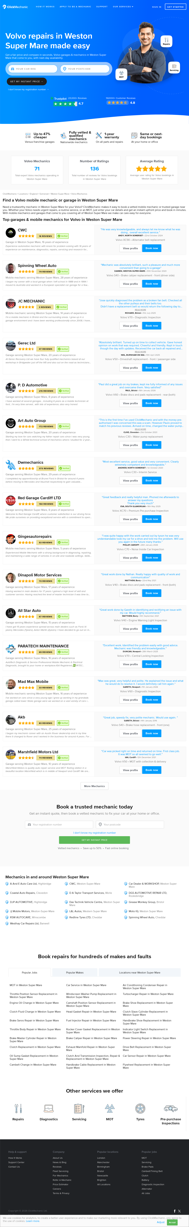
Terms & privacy (61, 1193)
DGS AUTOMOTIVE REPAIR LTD (147, 892)
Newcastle (102, 1175)
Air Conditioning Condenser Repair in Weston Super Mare (145, 987)
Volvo (119, 239)
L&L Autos (75, 911)
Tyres (140, 1119)
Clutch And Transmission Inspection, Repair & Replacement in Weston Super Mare (93, 1057)
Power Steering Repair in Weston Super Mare (149, 1038)
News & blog (59, 1162)
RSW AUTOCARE (20, 917)
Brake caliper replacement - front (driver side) (147, 275)
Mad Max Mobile (33, 681)
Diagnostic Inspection (148, 317)
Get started (175, 7)
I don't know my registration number (94, 832)
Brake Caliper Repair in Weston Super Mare (91, 1038)
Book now (152, 248)
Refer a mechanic (62, 1180)
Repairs (18, 1119)
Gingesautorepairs (35, 536)
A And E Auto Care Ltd (23, 883)
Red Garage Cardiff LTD (39, 497)
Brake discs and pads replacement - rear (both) (148, 394)
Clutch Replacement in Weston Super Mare (35, 1046)
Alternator (147, 1189)
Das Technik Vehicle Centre (85, 901)
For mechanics (60, 1175)
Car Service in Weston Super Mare (86, 985)
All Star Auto (29, 610)
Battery (145, 1180)
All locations (103, 1184)
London (101, 1158)
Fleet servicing (60, 1171)
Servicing (79, 1119)
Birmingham (103, 1166)
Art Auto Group (32, 420)
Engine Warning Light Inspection (148, 620)
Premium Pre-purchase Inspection (149, 510)
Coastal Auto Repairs (22, 892)
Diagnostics (49, 1119)
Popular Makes (74, 972)
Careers (57, 1189)
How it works (15, 1158)
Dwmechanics (30, 462)
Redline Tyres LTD (80, 917)
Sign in (157, 7)
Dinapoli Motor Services (40, 575)
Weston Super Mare (60, 194)
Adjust (161, 1222)
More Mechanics (94, 786)
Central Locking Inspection (148, 655)
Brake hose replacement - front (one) (147, 724)
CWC (22, 230)
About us (58, 1158)
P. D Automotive (32, 385)
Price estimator (60, 1184)
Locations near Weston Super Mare (139, 972)
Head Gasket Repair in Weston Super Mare (91, 1011)
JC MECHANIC (31, 301)
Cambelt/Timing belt (152, 1171)
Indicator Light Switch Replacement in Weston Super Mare (145, 1031)
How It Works (45, 6)
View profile (130, 248)
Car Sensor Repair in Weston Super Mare (147, 1055)
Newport (137, 651)
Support (102, 6)
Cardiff (132, 757)
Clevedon (134, 432)
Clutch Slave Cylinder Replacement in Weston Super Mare (145, 1013)
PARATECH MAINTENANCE (43, 646)
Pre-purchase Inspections (170, 1121)
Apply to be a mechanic (75, 6)
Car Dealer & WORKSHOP (144, 883)
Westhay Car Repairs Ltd (24, 923)
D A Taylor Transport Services (86, 892)
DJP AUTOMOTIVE (21, 901)
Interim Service (148, 472)
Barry (138, 580)
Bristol (138, 313)
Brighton (101, 1180)
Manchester (103, 1162)
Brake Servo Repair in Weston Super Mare (34, 1020)
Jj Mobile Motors (20, 911)
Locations (23, 194)
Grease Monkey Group (142, 901)
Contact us (14, 1166)
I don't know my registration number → (28, 89)
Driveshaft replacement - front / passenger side (148, 359)
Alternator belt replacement (148, 239)
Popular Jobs (29, 972)
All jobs (146, 1193)
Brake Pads (148, 1166)
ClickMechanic (10, 194)
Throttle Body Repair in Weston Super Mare (35, 1029)
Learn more (32, 1220)
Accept (172, 1222)
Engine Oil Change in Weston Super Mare (34, 1002)
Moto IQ (133, 911)
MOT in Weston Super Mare (26, 985)
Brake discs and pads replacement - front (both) (148, 584)
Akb (21, 717)
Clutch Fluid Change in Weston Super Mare (35, 1011)
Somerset (44, 194)
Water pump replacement (148, 436)
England (33, 194)
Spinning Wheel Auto (37, 265)
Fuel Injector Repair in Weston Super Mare (91, 1020)
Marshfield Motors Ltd (38, 752)
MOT (110, 1119)
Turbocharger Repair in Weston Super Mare (148, 993)
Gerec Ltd (26, 343)
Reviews (77, 98)
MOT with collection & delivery (148, 761)
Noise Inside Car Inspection (148, 549)
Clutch (145, 1175)
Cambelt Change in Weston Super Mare (33, 1064)
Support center (16, 1162)
